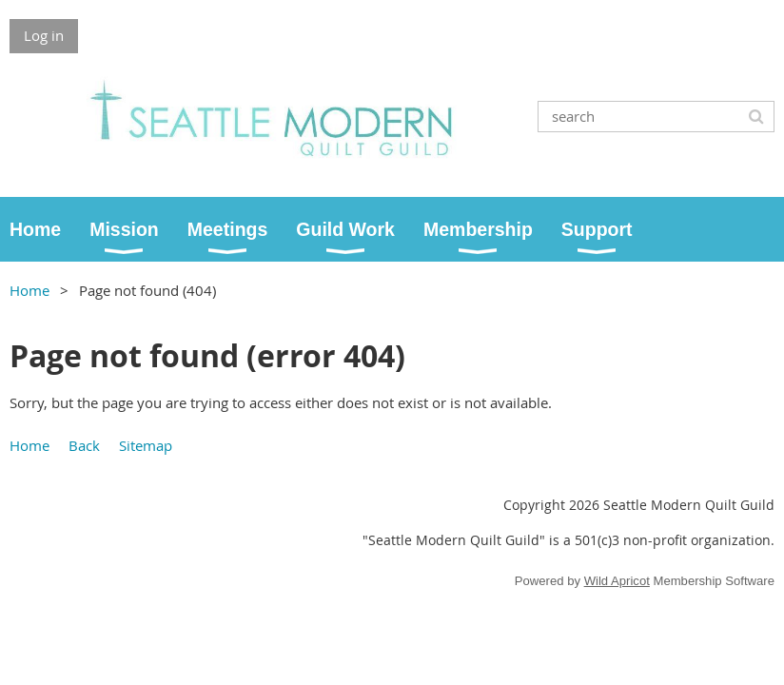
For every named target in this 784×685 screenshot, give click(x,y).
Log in (44, 35)
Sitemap (145, 445)
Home (29, 290)
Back (84, 445)
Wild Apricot (617, 581)
